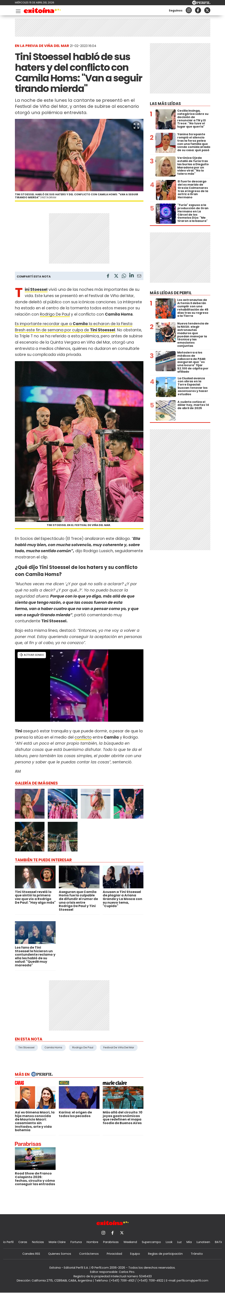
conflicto (83, 737)
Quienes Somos (59, 1254)
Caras (22, 1242)
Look (169, 1242)
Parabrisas (111, 1242)
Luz (179, 1242)
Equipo (135, 1254)
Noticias (38, 1242)
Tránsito (197, 1254)
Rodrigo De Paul (55, 314)
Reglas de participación (165, 1254)
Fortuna (76, 1242)
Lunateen (203, 1242)
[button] (136, 126)
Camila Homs (53, 1047)
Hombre (92, 1242)
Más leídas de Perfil (171, 293)
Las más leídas (165, 103)
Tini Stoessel (26, 1047)
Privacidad (114, 1254)
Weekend (130, 1242)
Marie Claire (57, 1242)
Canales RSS (31, 1254)
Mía (189, 1242)
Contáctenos (89, 1254)
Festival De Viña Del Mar (118, 1047)
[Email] (139, 277)
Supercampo (151, 1242)
